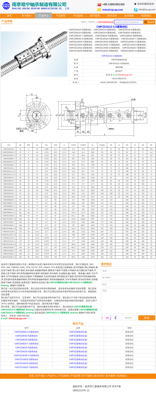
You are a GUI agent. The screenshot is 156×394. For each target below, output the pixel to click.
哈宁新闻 (95, 15)
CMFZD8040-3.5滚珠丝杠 (26, 332)
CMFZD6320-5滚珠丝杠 (26, 351)
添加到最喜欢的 (145, 4)
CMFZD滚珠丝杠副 (105, 22)
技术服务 (129, 15)
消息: (128, 301)
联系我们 (146, 15)
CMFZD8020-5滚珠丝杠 (26, 347)
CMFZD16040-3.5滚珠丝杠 (26, 355)
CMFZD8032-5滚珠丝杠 (26, 336)
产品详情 (6, 21)
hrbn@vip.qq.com (113, 9)
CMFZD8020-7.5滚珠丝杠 (26, 343)
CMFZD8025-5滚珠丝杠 (26, 340)
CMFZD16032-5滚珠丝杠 (26, 359)
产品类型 (61, 15)
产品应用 (78, 15)
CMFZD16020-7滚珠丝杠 (26, 367)
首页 (9, 15)
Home (83, 22)
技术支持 (112, 15)
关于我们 (26, 15)
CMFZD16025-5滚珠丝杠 (26, 363)
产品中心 (43, 15)
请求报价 (106, 264)
